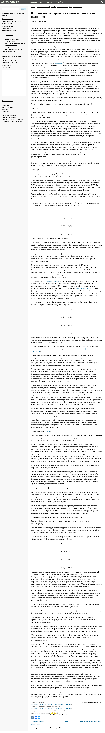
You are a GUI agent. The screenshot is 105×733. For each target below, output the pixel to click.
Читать (32, 9)
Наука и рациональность (10, 63)
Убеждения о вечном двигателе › (90, 721)
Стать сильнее (6, 67)
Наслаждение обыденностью (11, 54)
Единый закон (9, 35)
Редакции (42, 9)
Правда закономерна (9, 30)
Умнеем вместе (7, 105)
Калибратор (5, 111)
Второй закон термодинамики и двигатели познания (15, 44)
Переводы (33, 2)
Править (37, 9)
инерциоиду (59, 63)
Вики (42, 2)
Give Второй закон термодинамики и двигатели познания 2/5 (53, 713)
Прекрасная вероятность (12, 39)
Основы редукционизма (10, 51)
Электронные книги (7, 107)
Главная (33, 7)
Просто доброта (6, 65)
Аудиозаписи (5, 109)
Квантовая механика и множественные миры (9, 59)
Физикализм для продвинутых (12, 56)
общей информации (83, 288)
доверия (47, 431)
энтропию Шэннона (51, 281)
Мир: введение (7, 28)
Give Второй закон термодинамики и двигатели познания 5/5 (57, 713)
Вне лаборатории (10, 41)
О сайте (59, 2)
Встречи (50, 2)
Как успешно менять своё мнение (11, 21)
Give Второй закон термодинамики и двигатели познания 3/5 (54, 713)
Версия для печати (36, 724)
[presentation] (48, 174)
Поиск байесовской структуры (13, 49)
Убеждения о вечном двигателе (14, 47)
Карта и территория (7, 19)
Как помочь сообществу (9, 115)
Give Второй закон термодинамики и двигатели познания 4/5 (56, 713)
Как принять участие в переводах (13, 119)
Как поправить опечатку (10, 117)
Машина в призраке (7, 24)
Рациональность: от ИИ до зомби (13, 14)
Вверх (65, 721)
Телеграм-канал (7, 99)
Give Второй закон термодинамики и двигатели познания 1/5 (51, 713)
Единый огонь (9, 33)
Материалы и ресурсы (8, 103)
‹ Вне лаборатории (38, 721)
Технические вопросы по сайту (12, 121)
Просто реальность (7, 26)
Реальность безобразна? (12, 37)
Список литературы (7, 101)
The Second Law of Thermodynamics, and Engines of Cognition (51, 704)
